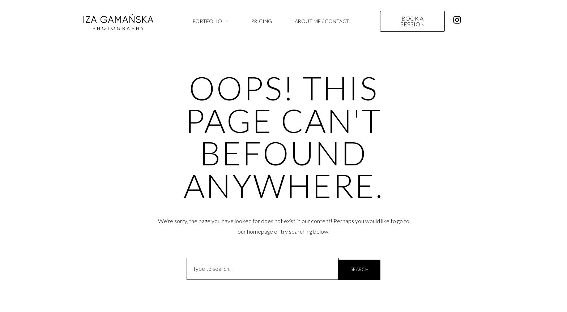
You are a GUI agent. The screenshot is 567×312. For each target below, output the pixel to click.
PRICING (261, 21)
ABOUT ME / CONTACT (322, 21)
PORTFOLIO (207, 21)
